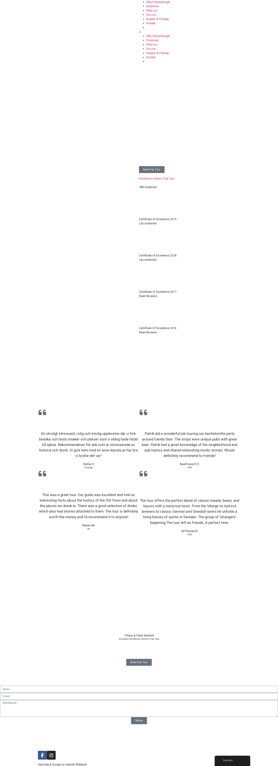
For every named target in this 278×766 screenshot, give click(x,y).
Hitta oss (151, 10)
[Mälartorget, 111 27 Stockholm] (69, 562)
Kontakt (150, 23)
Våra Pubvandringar (158, 2)
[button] (208, 32)
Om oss (151, 14)
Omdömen (152, 6)
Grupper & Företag (157, 19)
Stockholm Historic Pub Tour (156, 178)
